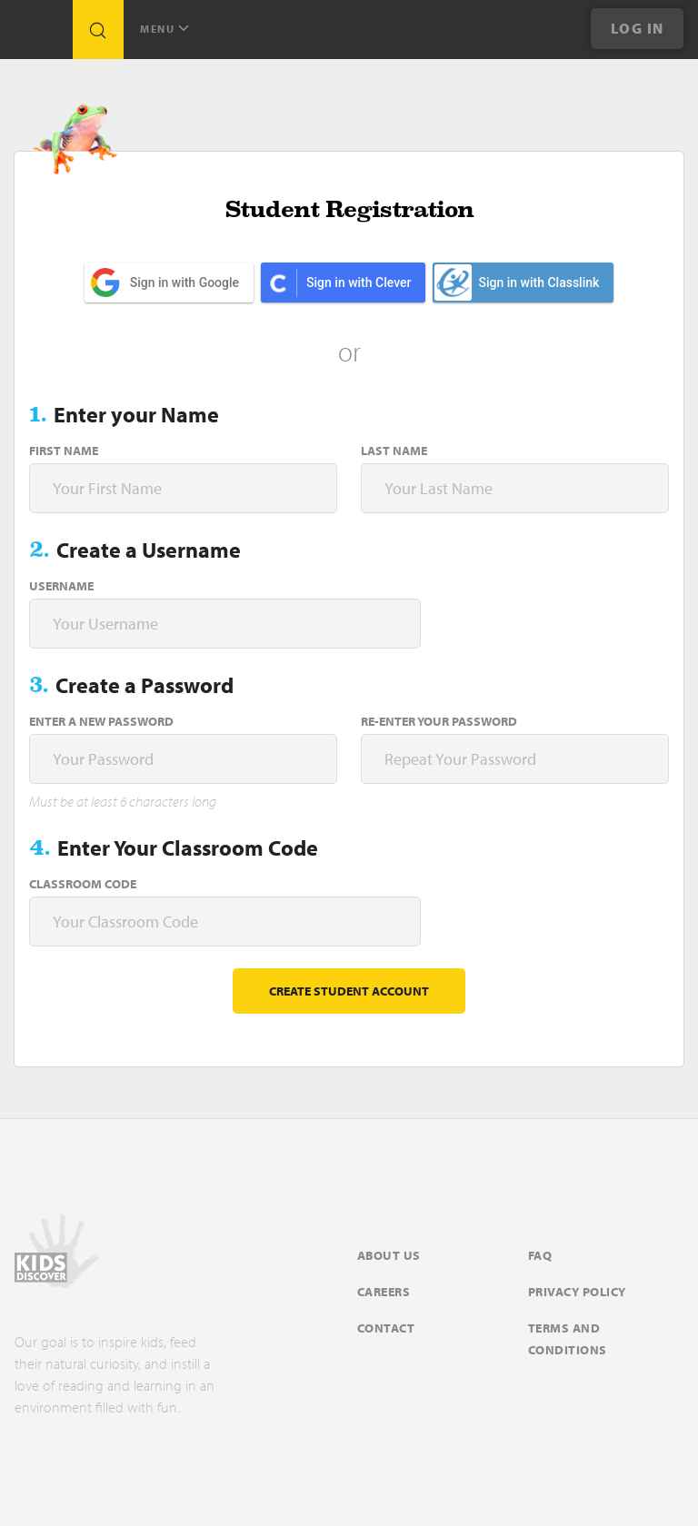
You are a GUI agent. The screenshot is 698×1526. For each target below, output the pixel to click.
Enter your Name (136, 414)
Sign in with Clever (358, 282)
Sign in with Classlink (516, 282)
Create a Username (148, 549)
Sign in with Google (184, 282)
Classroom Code (82, 884)
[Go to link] (36, 34)
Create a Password (144, 685)
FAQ (540, 1255)
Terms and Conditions (567, 1339)
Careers (384, 1291)
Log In (637, 28)
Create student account (349, 991)
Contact (386, 1328)
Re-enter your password (439, 721)
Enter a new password (101, 721)
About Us (389, 1255)
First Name (63, 450)
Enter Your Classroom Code (187, 847)
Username (61, 586)
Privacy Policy (577, 1291)
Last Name (394, 450)
